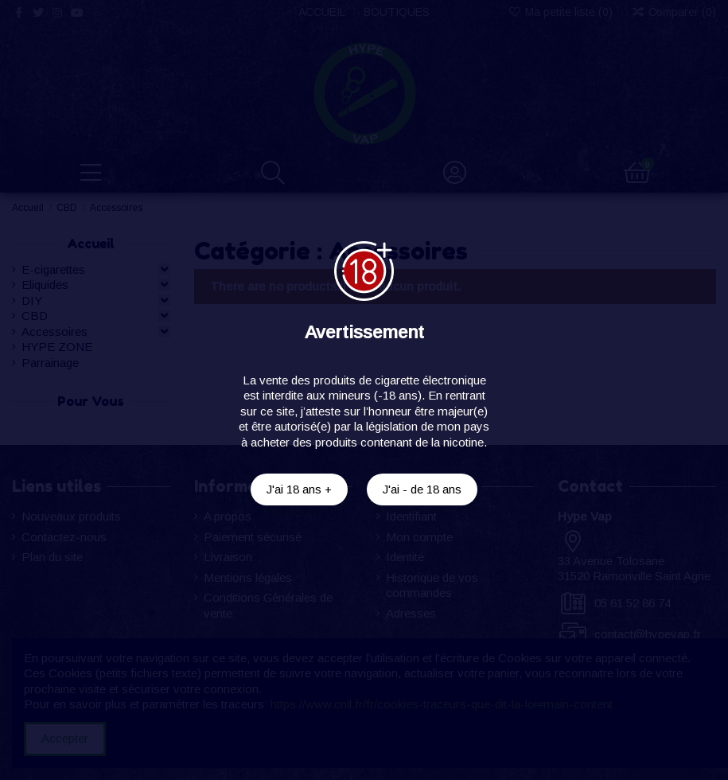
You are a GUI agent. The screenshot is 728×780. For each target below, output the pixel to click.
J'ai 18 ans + (299, 489)
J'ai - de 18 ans (422, 489)
